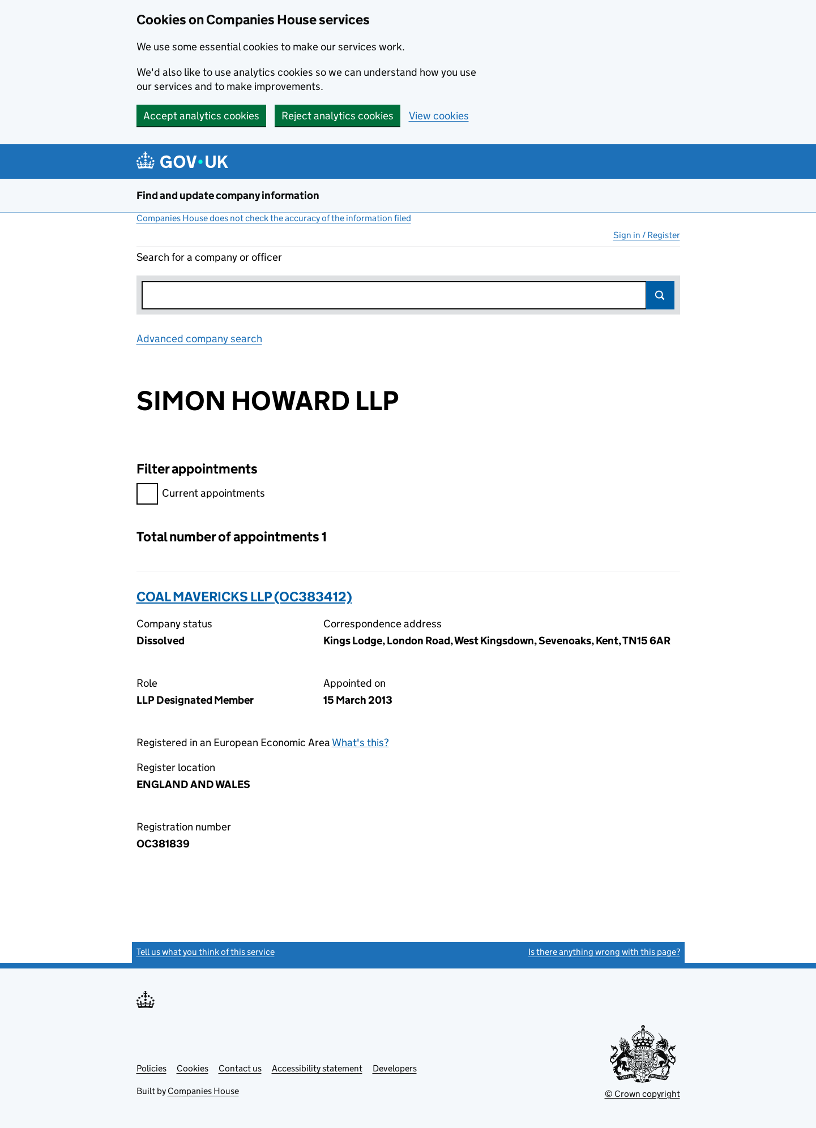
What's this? (360, 742)
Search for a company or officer (209, 257)
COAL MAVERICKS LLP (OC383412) (244, 596)
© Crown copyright (642, 1093)
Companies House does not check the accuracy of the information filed (273, 218)
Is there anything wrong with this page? (604, 951)
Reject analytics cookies (337, 115)
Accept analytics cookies (201, 115)
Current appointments (200, 494)
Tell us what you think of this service (205, 951)
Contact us (240, 1068)
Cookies (192, 1068)
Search (660, 295)
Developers (395, 1068)
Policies (151, 1068)
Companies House (203, 1091)
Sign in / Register (646, 235)
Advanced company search (199, 338)
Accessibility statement (317, 1068)
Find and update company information (227, 195)
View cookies (439, 115)
